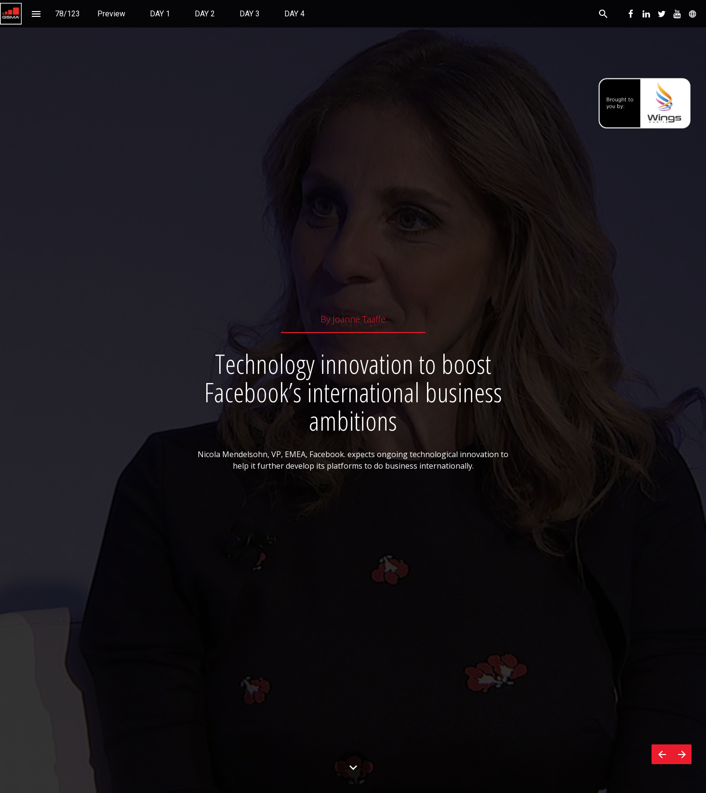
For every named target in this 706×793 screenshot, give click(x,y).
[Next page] (682, 754)
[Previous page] (662, 754)
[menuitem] (111, 13)
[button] (11, 14)
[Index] (36, 13)
